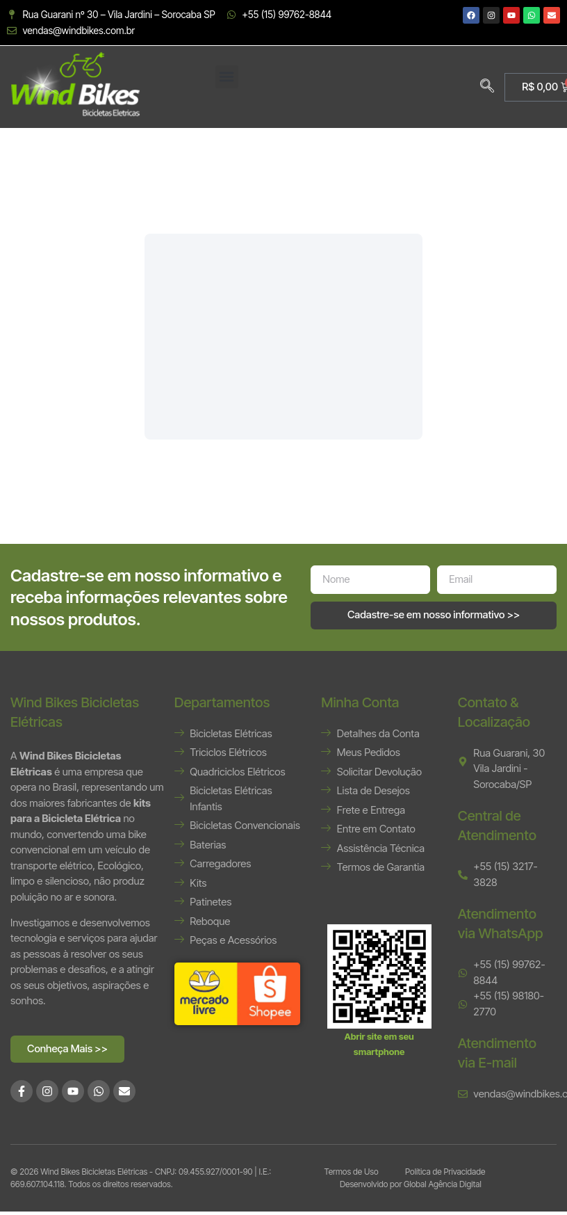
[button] (226, 76)
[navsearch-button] (487, 87)
